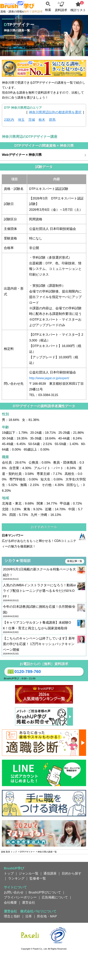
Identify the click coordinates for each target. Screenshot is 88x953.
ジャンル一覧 (28, 873)
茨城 (31, 119)
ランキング (16, 878)
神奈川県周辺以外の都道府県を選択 (55, 112)
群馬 (52, 119)
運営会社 (28, 902)
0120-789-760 (23, 671)
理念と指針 (12, 916)
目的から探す (71, 873)
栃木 (42, 119)
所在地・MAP (47, 916)
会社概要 (10, 902)
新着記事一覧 (74, 561)
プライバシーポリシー (20, 897)
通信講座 (50, 873)
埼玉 (21, 119)
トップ (9, 873)
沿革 (28, 916)
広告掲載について (55, 897)
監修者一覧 (38, 878)
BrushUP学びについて (45, 892)
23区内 (9, 119)
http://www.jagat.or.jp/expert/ (49, 378)
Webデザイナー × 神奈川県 (22, 154)
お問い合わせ (14, 892)
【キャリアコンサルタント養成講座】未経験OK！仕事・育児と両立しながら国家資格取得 (44, 627)
